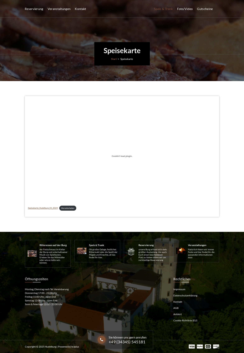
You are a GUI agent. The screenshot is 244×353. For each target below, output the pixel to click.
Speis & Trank (163, 9)
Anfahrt (177, 314)
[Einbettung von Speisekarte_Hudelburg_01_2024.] (122, 175)
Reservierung (34, 9)
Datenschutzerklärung (185, 295)
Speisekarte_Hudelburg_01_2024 (43, 227)
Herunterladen (67, 227)
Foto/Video (185, 9)
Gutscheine (205, 9)
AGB (175, 307)
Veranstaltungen (59, 9)
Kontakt (80, 9)
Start (114, 58)
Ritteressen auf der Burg (53, 245)
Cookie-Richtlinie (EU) (185, 320)
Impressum (179, 289)
